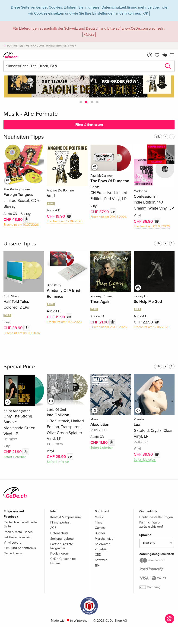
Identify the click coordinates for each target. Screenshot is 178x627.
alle (158, 136)
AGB (53, 528)
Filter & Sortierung (89, 125)
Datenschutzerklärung (119, 7)
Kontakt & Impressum (65, 517)
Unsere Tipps (19, 243)
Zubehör (101, 549)
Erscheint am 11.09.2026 (64, 322)
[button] (80, 102)
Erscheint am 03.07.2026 (152, 226)
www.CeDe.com (135, 28)
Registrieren (59, 553)
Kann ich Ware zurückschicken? (151, 524)
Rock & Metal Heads (18, 532)
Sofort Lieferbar (14, 457)
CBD (98, 555)
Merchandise (104, 539)
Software (101, 560)
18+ (97, 565)
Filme (98, 522)
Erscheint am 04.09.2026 (21, 333)
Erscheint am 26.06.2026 (108, 327)
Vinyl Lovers (12, 543)
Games (100, 528)
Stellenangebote (62, 539)
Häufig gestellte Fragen (156, 517)
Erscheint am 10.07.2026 (21, 225)
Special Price (19, 366)
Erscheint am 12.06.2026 (64, 221)
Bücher (100, 533)
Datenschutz (59, 533)
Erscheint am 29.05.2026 (108, 217)
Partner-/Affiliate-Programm (62, 546)
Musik (99, 517)
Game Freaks (13, 553)
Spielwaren (103, 544)
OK (145, 13)
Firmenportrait (60, 522)
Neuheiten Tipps (23, 137)
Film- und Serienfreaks (20, 548)
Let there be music (17, 537)
